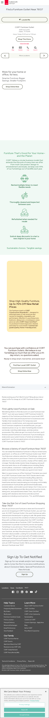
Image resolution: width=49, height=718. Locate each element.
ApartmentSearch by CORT (12, 644)
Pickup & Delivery (9, 622)
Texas (12, 588)
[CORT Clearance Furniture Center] (18, 3)
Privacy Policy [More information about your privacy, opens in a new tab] (34, 700)
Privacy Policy (21, 661)
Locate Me (25, 20)
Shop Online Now (12, 87)
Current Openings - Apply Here (34, 622)
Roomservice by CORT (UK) (12, 647)
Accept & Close (24, 715)
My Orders (7, 611)
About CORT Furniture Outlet (33, 606)
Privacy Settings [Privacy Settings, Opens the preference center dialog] (24, 704)
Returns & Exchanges (10, 625)
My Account (7, 614)
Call (28, 48)
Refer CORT (28, 628)
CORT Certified (29, 608)
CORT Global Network (11, 650)
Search (35, 48)
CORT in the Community (32, 614)
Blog (25, 625)
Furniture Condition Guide (12, 617)
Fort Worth (19, 588)
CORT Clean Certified (31, 611)
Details (20, 48)
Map (13, 48)
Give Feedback (8, 631)
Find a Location (9, 620)
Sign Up (25, 574)
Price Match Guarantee (31, 631)
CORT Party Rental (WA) (11, 652)
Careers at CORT (29, 620)
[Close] (46, 691)
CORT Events (8, 641)
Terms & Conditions (8, 661)
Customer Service (9, 606)
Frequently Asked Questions (12, 608)
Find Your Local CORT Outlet (24, 365)
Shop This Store (24, 39)
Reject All (31, 661)
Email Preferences (9, 628)
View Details (24, 44)
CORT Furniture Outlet (24, 27)
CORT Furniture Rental (11, 638)
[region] (24, 703)
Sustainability (28, 617)
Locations (5, 588)
